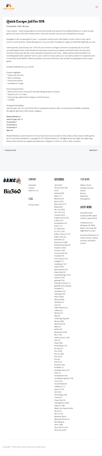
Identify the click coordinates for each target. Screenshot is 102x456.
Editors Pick (58, 237)
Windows (58, 417)
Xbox (56, 425)
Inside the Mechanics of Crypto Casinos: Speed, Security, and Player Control (89, 240)
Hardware (58, 291)
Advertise (32, 185)
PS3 (55, 354)
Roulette (57, 368)
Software (57, 387)
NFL (55, 335)
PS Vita (57, 349)
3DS (56, 185)
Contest (57, 215)
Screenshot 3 (12, 128)
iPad (19, 27)
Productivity (58, 346)
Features (57, 248)
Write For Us (33, 191)
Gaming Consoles (87, 188)
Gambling (57, 264)
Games (57, 278)
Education (58, 240)
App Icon (10, 130)
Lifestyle (57, 302)
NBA (56, 327)
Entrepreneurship (61, 245)
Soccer (57, 381)
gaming (57, 281)
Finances (57, 251)
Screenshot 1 (12, 122)
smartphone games (61, 379)
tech (56, 392)
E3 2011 (57, 232)
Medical (57, 313)
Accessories (59, 188)
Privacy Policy (34, 205)
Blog (56, 207)
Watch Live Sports (61, 408)
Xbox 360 (58, 428)
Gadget (57, 261)
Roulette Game (60, 370)
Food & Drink (59, 253)
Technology (58, 395)
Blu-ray (57, 210)
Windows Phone (60, 419)
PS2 (55, 351)
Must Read (58, 324)
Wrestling (58, 422)
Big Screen (58, 204)
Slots (56, 373)
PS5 (55, 360)
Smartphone (59, 376)
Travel (56, 398)
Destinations (59, 223)
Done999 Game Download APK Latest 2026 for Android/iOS (88, 216)
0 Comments (11, 27)
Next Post (94, 150)
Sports (57, 390)
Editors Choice (59, 234)
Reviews (57, 365)
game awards (59, 270)
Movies (57, 321)
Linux (56, 305)
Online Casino (59, 338)
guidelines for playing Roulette (62, 288)
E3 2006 (57, 229)
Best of (57, 202)
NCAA (56, 330)
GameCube (58, 272)
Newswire (58, 332)
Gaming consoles (61, 283)
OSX (56, 340)
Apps (56, 196)
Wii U (56, 414)
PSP (55, 362)
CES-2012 (58, 213)
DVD (56, 226)
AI (55, 191)
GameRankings (60, 275)
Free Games (59, 259)
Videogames (59, 403)
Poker (56, 343)
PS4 (55, 357)
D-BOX (57, 221)
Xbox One (58, 430)
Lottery (57, 311)
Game (56, 267)
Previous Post (9, 150)
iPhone (57, 300)
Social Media (59, 384)
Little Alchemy (59, 308)
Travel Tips (58, 400)
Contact (31, 188)
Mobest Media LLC (14, 117)
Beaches (57, 199)
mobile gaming (60, 319)
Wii (55, 411)
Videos (57, 406)
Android (57, 193)
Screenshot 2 (12, 125)
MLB (56, 316)
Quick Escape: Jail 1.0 (15, 120)
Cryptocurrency (60, 218)
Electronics (58, 243)
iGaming (57, 294)
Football (57, 256)
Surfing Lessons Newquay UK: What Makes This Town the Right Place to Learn (88, 227)
